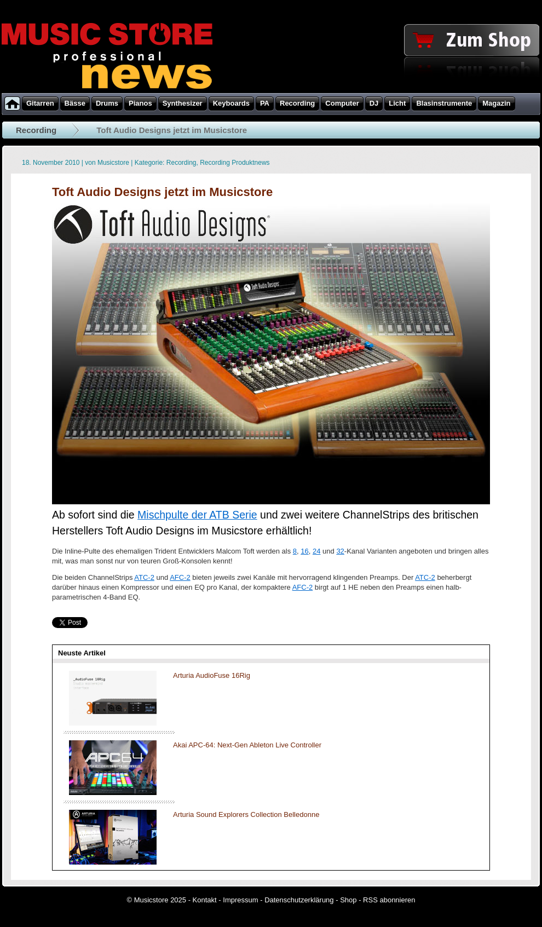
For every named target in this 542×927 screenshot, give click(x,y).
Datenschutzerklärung (298, 900)
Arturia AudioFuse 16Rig (211, 675)
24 (316, 551)
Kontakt (205, 900)
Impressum (240, 900)
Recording (36, 130)
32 (340, 551)
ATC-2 (144, 577)
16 (304, 551)
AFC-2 (180, 577)
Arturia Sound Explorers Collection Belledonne (246, 814)
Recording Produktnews (234, 162)
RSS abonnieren (389, 900)
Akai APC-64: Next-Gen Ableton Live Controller (247, 745)
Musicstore (113, 162)
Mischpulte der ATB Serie (197, 515)
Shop (348, 900)
